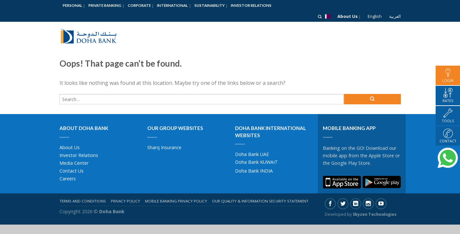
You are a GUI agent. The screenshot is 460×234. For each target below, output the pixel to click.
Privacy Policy (125, 201)
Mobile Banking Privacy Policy (176, 201)
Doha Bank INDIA (254, 171)
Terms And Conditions (82, 201)
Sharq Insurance (164, 147)
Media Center (73, 163)
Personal (72, 5)
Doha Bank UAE (252, 154)
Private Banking (104, 5)
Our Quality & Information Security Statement (260, 201)
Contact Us (71, 171)
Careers (67, 179)
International (172, 5)
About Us (347, 16)
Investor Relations (251, 5)
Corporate (139, 5)
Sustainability (209, 5)
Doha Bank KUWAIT (256, 162)
